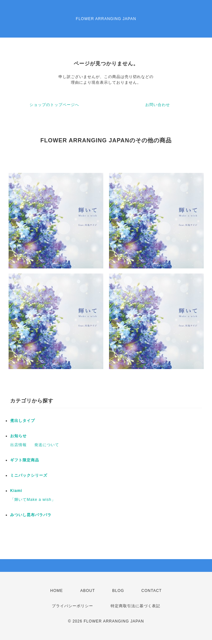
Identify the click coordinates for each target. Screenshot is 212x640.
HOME (56, 590)
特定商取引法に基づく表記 (135, 606)
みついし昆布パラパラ (30, 515)
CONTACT (151, 590)
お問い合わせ (157, 105)
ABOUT (87, 590)
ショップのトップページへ (54, 105)
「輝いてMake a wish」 (33, 499)
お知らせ (18, 436)
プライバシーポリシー (72, 606)
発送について (46, 445)
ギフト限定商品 (24, 460)
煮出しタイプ (22, 420)
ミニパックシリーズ (28, 475)
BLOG (118, 590)
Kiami (16, 490)
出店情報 (18, 445)
